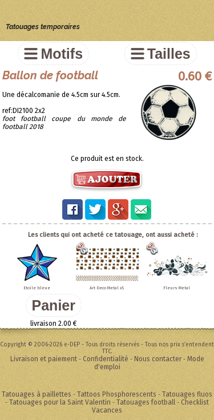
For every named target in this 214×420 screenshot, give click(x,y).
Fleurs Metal (176, 287)
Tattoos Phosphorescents (116, 394)
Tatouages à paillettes (36, 394)
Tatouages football (145, 402)
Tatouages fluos (187, 394)
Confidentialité (105, 359)
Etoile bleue (36, 287)
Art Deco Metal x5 (107, 287)
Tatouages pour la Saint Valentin (60, 402)
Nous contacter (157, 359)
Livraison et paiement (43, 359)
